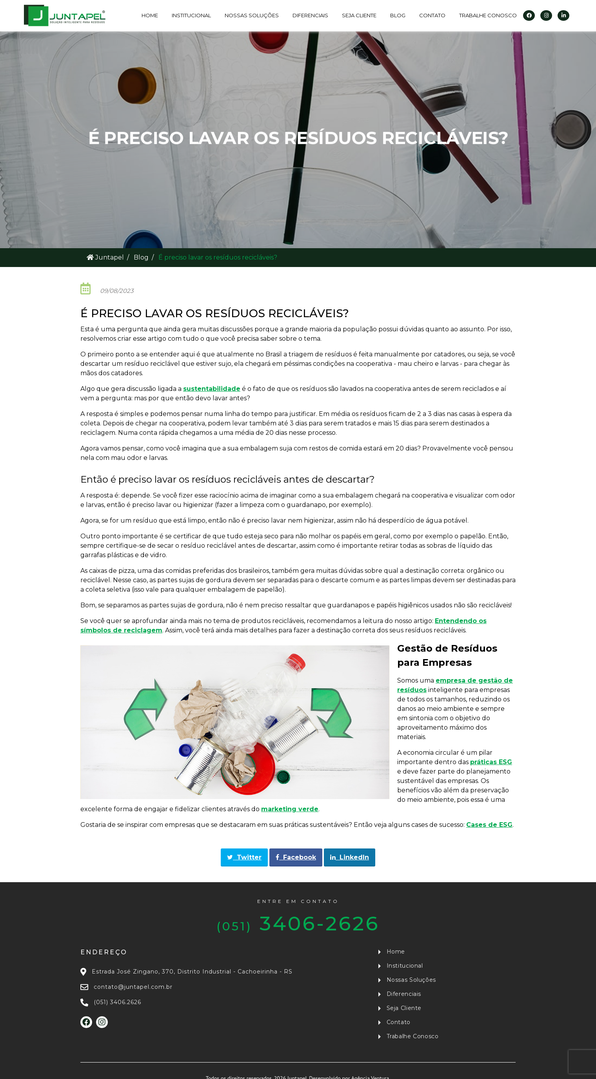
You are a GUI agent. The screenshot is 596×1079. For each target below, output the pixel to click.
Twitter (244, 857)
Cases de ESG (489, 824)
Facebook (296, 857)
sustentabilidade (211, 388)
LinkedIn (349, 857)
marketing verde (289, 809)
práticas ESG (491, 762)
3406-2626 (298, 916)
